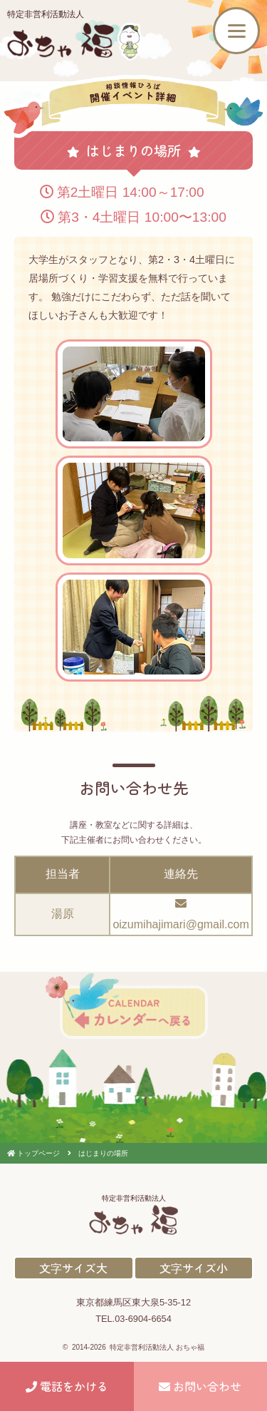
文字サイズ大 (73, 1267)
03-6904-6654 (143, 1318)
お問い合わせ (200, 1386)
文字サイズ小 (193, 1267)
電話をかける (67, 1386)
